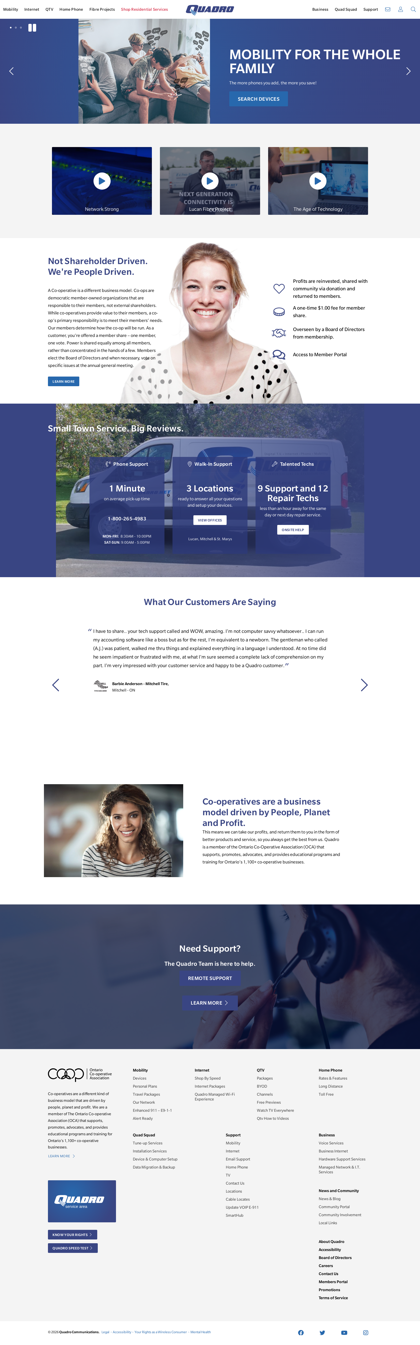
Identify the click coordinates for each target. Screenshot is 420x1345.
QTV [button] (49, 9)
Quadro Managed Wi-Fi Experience (215, 1096)
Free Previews (269, 1102)
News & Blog (330, 1199)
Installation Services (150, 1151)
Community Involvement (340, 1215)
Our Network (144, 1102)
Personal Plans (145, 1086)
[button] (11, 27)
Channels (265, 1094)
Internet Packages (210, 1086)
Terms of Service (333, 1297)
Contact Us (235, 1183)
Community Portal (334, 1207)
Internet (232, 1151)
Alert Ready (143, 1118)
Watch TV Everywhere (275, 1110)
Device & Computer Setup (155, 1159)
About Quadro (331, 1241)
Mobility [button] (10, 9)
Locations (234, 1191)
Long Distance (331, 1086)
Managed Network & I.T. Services (339, 1169)
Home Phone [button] (71, 9)
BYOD (262, 1086)
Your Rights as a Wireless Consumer (160, 1332)
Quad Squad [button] (346, 9)
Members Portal (333, 1281)
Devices (139, 1078)
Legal (105, 1332)
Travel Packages (146, 1094)
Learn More (63, 381)
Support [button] (370, 9)
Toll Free (326, 1094)
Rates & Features (333, 1078)
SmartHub (234, 1215)
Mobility (233, 1143)
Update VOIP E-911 (242, 1207)
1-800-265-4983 (127, 518)
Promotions (329, 1289)
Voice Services (331, 1143)
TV (228, 1175)
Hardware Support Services (342, 1159)
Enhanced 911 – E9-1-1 (152, 1110)
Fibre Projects (102, 9)
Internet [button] (31, 9)
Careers (326, 1265)
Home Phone (237, 1167)
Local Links (328, 1223)
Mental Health (200, 1332)
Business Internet (333, 1151)
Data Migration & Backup (154, 1167)
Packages (265, 1078)
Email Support (238, 1159)
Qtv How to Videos (273, 1118)
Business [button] (320, 9)
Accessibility (330, 1249)
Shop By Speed (208, 1078)
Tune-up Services (147, 1143)
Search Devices (258, 99)
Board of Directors (335, 1257)
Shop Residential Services (144, 9)
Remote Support (210, 978)
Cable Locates (238, 1199)
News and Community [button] (339, 1190)
